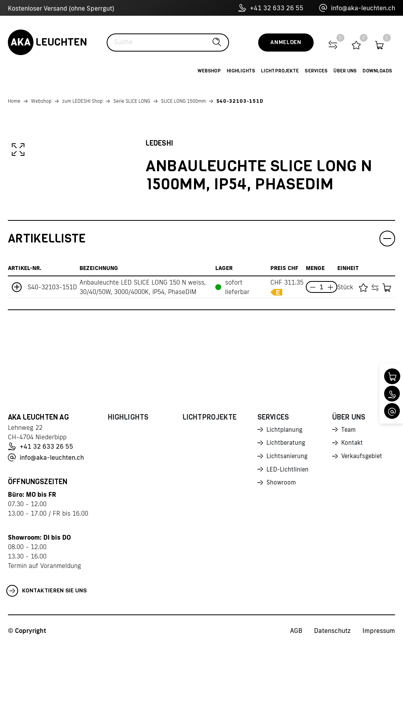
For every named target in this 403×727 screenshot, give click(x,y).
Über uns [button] (345, 71)
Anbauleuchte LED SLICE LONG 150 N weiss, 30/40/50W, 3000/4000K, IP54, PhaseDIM (142, 368)
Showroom (281, 566)
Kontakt (352, 525)
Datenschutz (332, 712)
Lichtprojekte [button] (280, 71)
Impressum (378, 712)
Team (349, 511)
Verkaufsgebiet (363, 538)
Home (14, 101)
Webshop (41, 101)
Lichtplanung (285, 511)
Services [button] (316, 71)
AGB (296, 712)
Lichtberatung (286, 525)
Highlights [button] (241, 71)
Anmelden (285, 42)
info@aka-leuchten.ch (357, 8)
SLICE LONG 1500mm (183, 101)
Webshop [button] (209, 71)
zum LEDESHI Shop (82, 101)
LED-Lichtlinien (288, 552)
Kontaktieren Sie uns (46, 672)
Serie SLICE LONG (131, 101)
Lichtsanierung (287, 538)
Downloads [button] (377, 71)
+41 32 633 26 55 (270, 8)
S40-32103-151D (239, 101)
